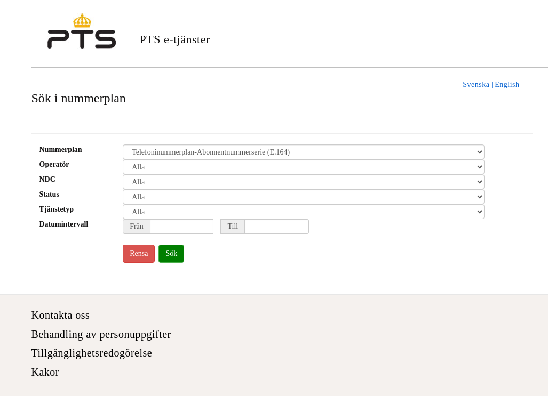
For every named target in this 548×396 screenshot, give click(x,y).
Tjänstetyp (56, 209)
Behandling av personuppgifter (101, 334)
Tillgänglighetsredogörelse (92, 353)
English (507, 84)
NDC (47, 179)
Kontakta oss (60, 315)
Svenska (476, 84)
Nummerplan (60, 149)
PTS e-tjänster (175, 39)
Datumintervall (64, 224)
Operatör (54, 164)
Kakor (45, 372)
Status (49, 194)
